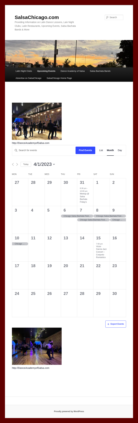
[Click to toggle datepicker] (44, 164)
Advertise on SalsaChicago (28, 78)
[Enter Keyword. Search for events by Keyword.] (44, 150)
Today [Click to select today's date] (25, 164)
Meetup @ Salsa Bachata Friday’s (84, 198)
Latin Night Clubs (24, 71)
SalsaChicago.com (37, 17)
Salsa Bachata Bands (100, 71)
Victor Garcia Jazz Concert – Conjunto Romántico (101, 252)
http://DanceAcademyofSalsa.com (30, 142)
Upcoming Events (46, 71)
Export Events (116, 324)
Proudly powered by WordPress (69, 411)
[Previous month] (13, 164)
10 (17, 238)
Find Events (85, 150)
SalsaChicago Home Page (59, 78)
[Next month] (17, 164)
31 (82, 182)
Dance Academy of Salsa (73, 71)
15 (98, 238)
